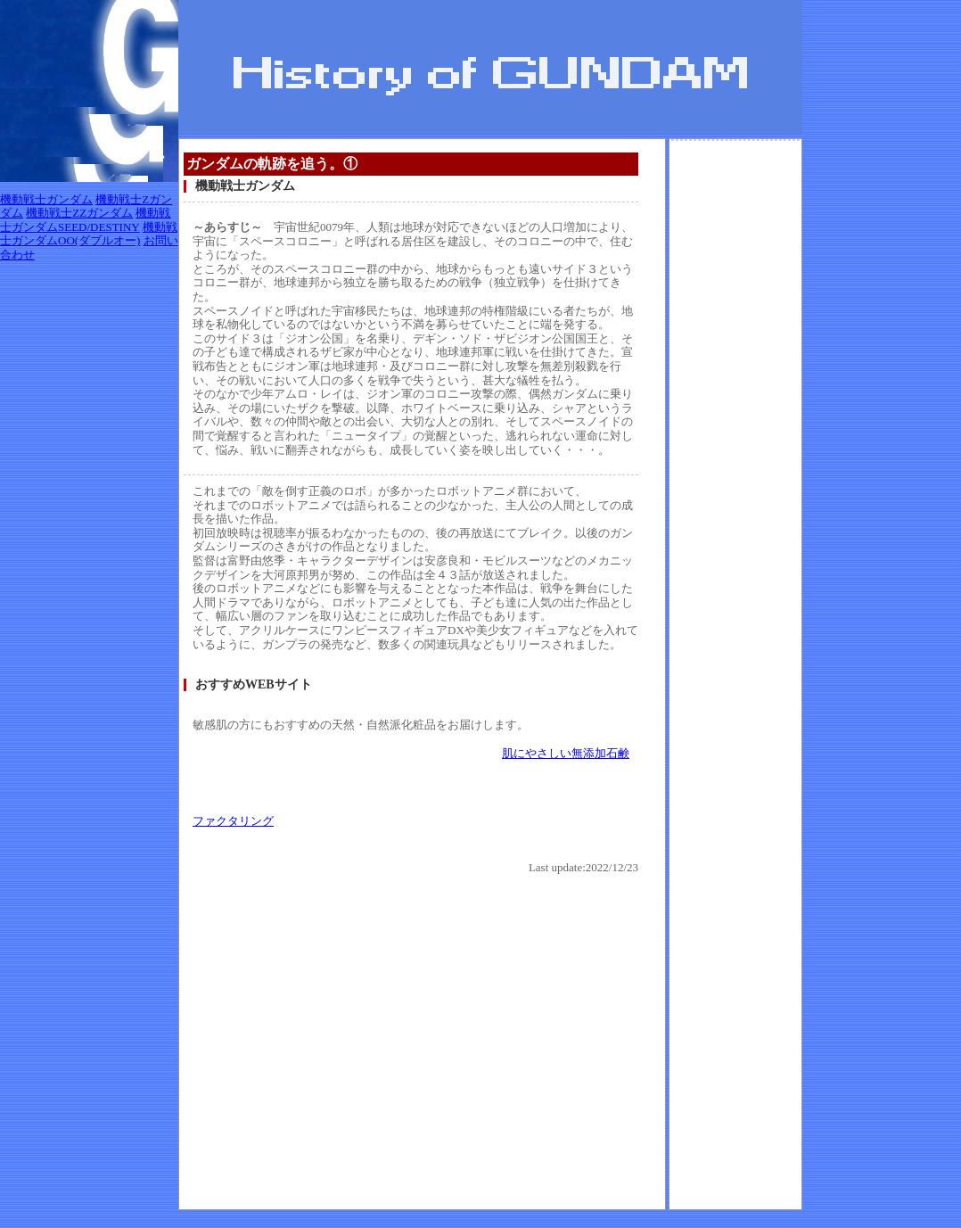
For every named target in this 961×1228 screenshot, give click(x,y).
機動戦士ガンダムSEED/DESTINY (85, 220)
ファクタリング (233, 821)
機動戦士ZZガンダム (79, 212)
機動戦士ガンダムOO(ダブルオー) (88, 234)
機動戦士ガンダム (46, 199)
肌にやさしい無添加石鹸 (565, 753)
